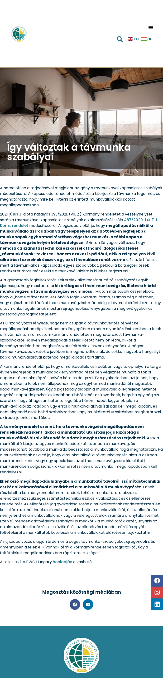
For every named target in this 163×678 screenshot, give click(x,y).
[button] (151, 27)
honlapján (62, 562)
